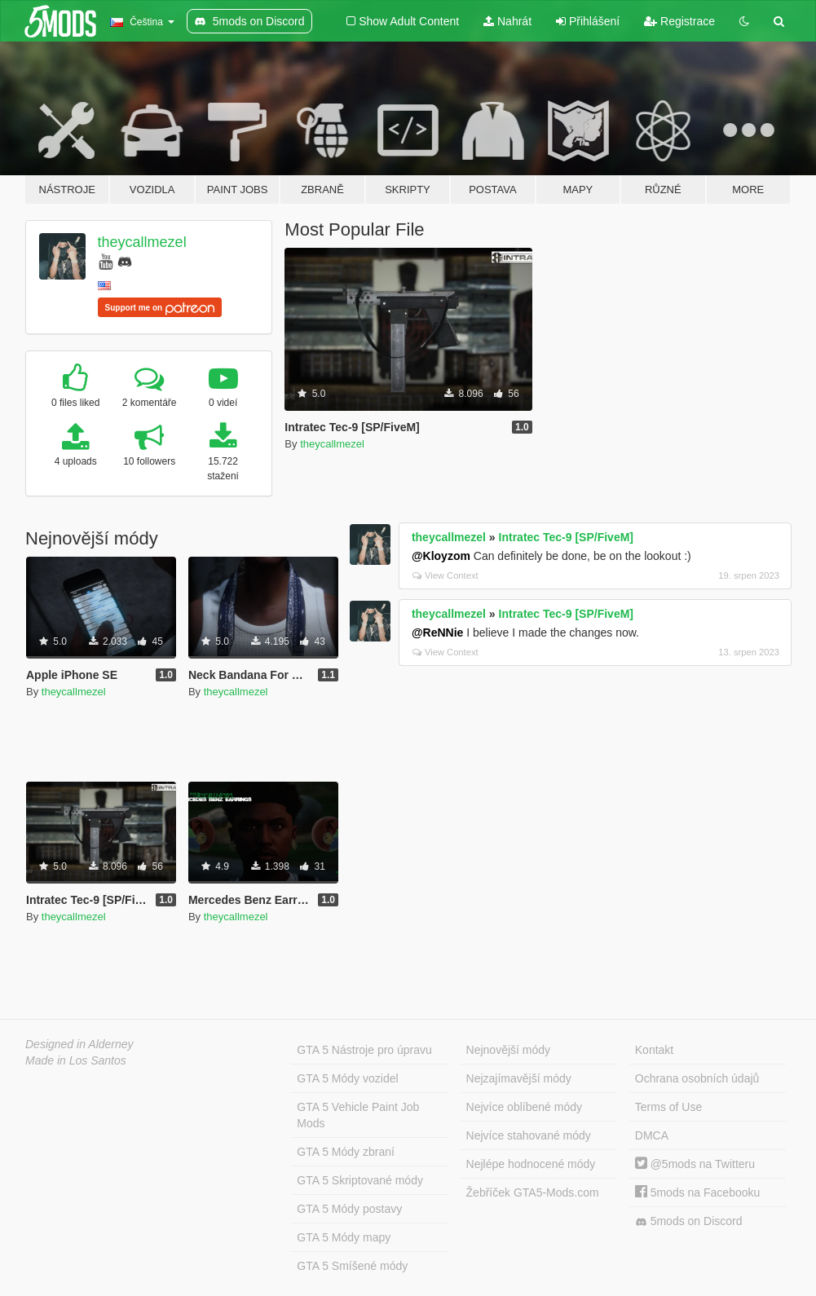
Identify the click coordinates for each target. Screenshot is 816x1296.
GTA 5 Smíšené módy (352, 1265)
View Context (445, 575)
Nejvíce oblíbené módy (524, 1106)
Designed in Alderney (79, 1044)
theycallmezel (142, 242)
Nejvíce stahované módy (528, 1135)
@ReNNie (437, 632)
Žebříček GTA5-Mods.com (532, 1192)
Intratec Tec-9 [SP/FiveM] (566, 537)
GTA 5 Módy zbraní (346, 1151)
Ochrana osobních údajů (697, 1078)
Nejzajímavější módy (518, 1078)
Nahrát (507, 21)
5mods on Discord (689, 1221)
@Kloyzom (441, 555)
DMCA (651, 1135)
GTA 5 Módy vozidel (347, 1078)
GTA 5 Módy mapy (343, 1237)
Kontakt (654, 1049)
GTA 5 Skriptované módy (360, 1180)
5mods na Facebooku (698, 1192)
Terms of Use (668, 1106)
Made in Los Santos (75, 1060)
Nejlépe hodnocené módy (531, 1163)
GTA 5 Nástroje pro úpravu (364, 1049)
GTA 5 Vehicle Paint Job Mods (358, 1115)
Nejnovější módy (508, 1049)
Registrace (679, 21)
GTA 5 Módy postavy (349, 1208)
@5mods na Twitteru (695, 1164)
